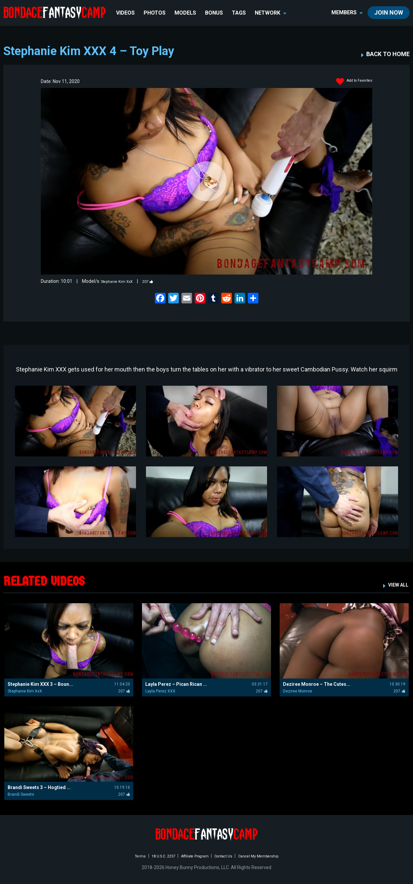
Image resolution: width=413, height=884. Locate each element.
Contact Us (228, 855)
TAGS (240, 13)
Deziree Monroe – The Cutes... (316, 684)
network (272, 13)
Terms (125, 855)
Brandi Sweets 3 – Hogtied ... (39, 787)
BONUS (215, 13)
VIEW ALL (395, 584)
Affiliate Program (192, 855)
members (347, 12)
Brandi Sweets (21, 794)
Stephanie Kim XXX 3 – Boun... (40, 684)
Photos (156, 13)
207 (157, 281)
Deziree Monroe (297, 691)
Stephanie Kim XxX (121, 281)
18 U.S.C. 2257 (153, 855)
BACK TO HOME (388, 54)
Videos (126, 13)
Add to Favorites (349, 81)
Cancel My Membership (270, 855)
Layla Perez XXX (160, 691)
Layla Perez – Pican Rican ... (176, 684)
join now (388, 12)
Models (186, 13)
